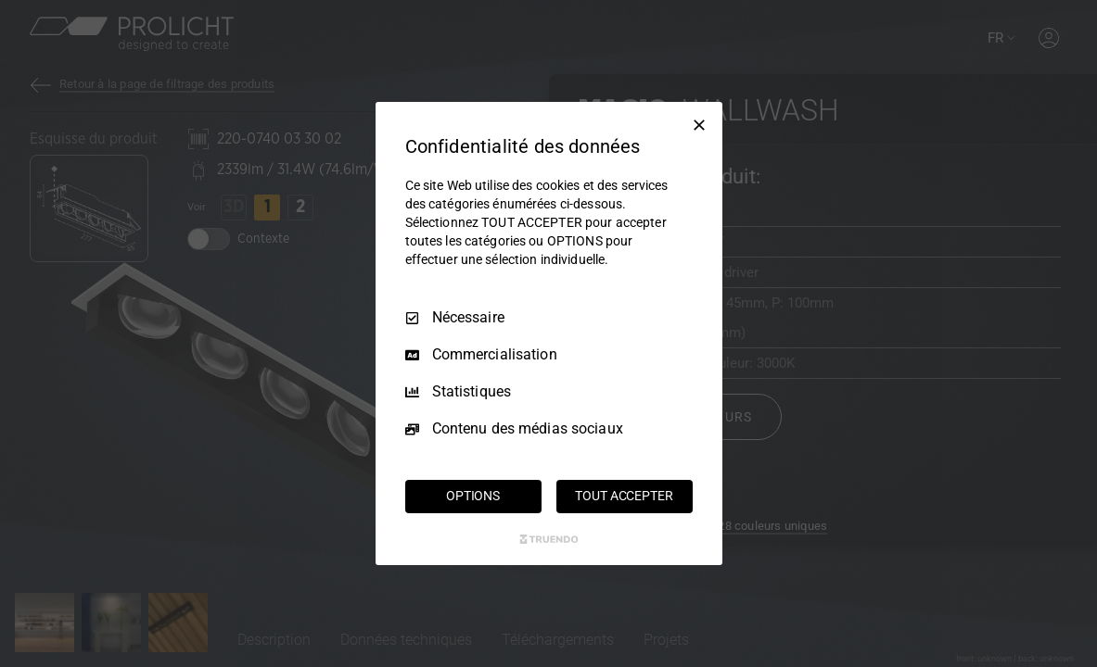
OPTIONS (473, 495)
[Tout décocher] (699, 125)
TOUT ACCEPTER (623, 495)
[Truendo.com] (549, 539)
